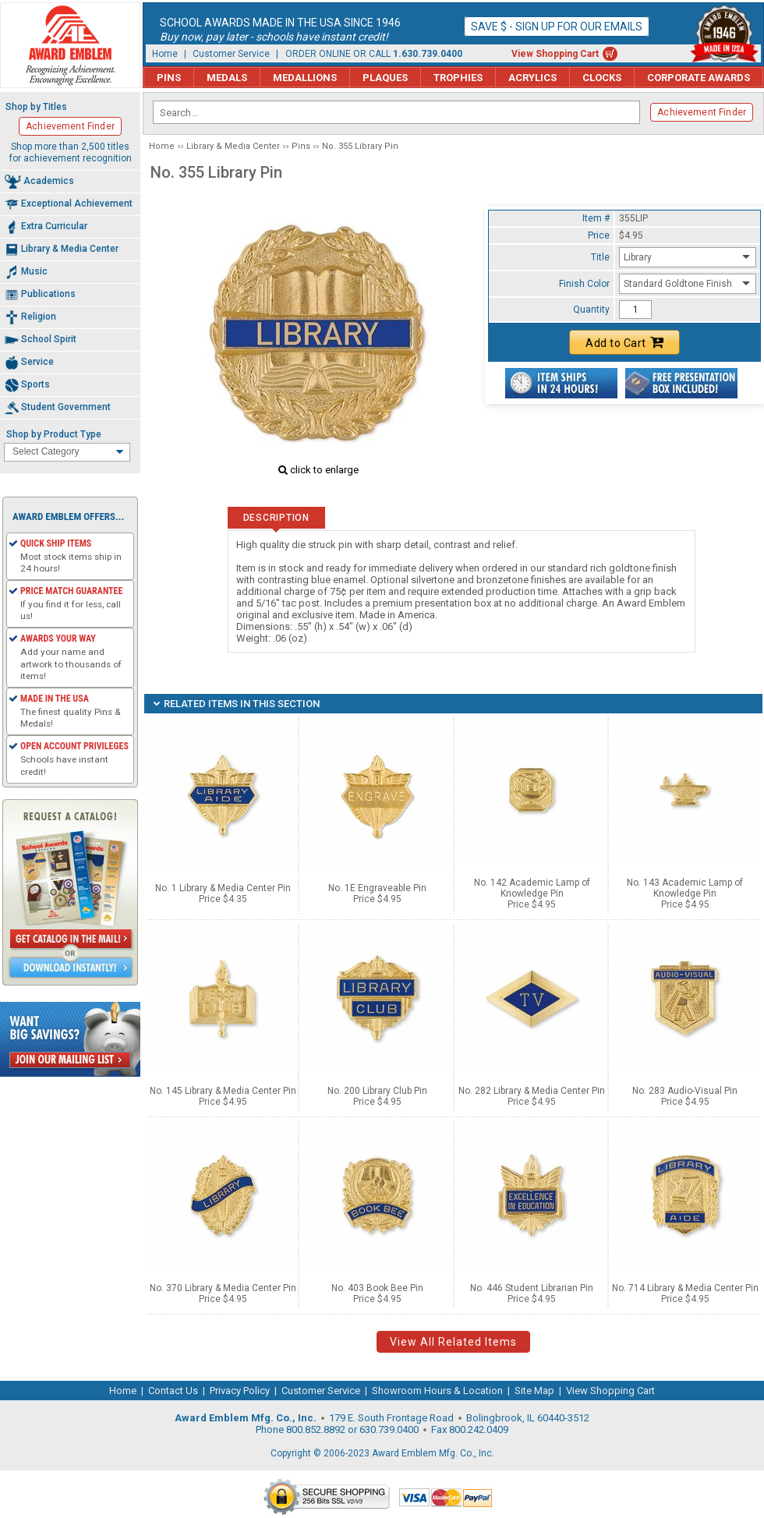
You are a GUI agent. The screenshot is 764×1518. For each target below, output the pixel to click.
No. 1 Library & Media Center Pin (223, 888)
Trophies (458, 77)
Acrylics (532, 77)
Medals (227, 77)
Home (165, 53)
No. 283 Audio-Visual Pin (684, 1090)
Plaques (385, 77)
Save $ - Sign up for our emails (556, 26)
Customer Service (231, 53)
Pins (169, 77)
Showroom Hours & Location (437, 1390)
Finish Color (584, 283)
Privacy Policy (240, 1390)
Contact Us (173, 1390)
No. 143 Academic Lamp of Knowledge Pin (685, 888)
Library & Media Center (233, 146)
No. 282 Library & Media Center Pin (531, 1090)
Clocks (601, 77)
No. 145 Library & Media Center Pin (223, 1090)
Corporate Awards (698, 77)
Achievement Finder (701, 112)
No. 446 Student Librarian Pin (531, 1288)
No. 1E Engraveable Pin (377, 888)
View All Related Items (453, 1342)
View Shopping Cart (555, 53)
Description (276, 517)
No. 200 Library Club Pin (377, 1090)
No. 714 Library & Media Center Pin (685, 1288)
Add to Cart (624, 342)
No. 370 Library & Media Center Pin (223, 1288)
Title (600, 257)
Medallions (305, 77)
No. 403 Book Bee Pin (377, 1288)
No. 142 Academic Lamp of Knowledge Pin (532, 888)
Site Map (534, 1390)
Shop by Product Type (53, 434)
